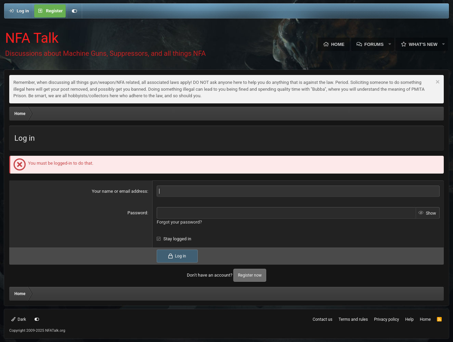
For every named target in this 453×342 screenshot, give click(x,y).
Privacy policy (386, 319)
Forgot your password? (179, 222)
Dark (18, 319)
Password (137, 212)
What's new (423, 44)
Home (338, 44)
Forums (374, 44)
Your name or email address (119, 191)
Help (409, 319)
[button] (389, 44)
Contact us (323, 319)
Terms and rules (353, 319)
